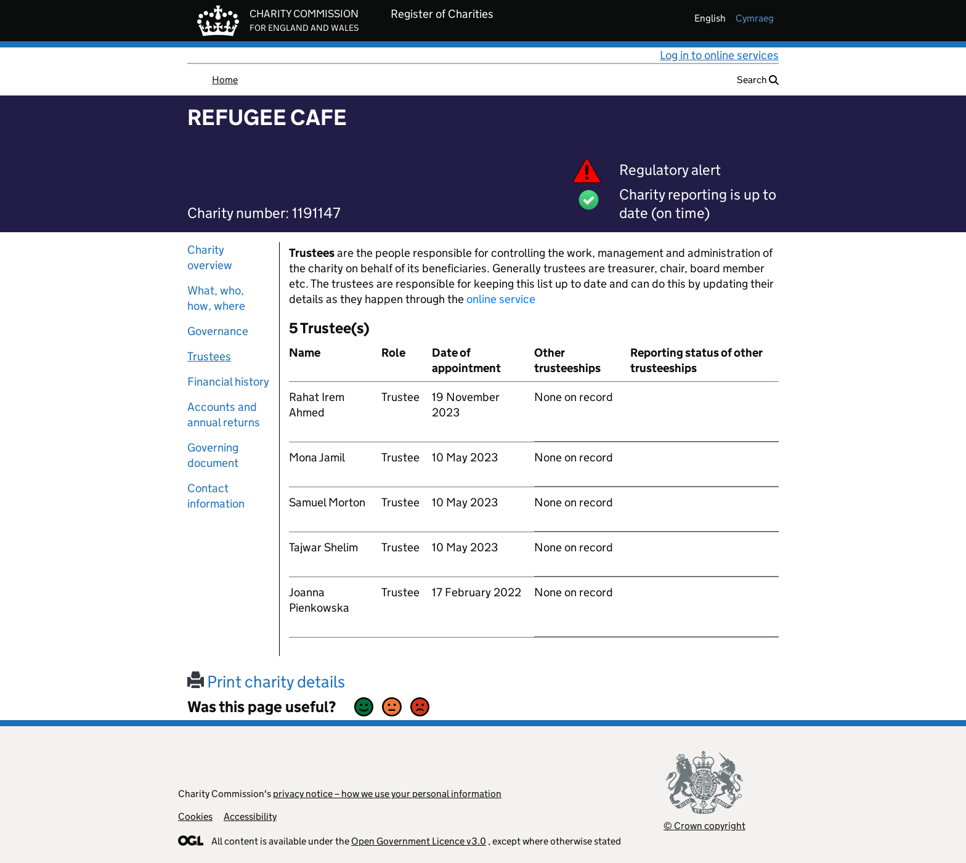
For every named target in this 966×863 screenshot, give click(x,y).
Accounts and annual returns (223, 414)
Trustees (209, 356)
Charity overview (209, 257)
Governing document (212, 455)
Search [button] (758, 80)
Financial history (228, 382)
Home (225, 80)
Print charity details (266, 681)
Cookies (195, 816)
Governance (217, 331)
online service (500, 299)
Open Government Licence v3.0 (418, 841)
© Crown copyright (704, 826)
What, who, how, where (216, 298)
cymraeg (755, 18)
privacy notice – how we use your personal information (387, 794)
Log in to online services (719, 55)
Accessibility (250, 816)
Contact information (216, 496)
